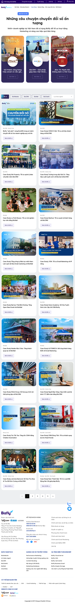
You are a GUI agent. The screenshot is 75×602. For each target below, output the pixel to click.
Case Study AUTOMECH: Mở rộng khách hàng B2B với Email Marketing (55, 350)
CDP (11, 587)
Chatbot (5, 587)
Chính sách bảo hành (58, 536)
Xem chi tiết (8, 138)
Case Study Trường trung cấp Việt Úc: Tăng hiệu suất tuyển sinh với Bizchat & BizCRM (54, 176)
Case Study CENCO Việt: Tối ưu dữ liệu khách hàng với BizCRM (55, 132)
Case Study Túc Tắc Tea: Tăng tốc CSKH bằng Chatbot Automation (18, 436)
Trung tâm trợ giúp (27, 1)
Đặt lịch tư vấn (23, 13)
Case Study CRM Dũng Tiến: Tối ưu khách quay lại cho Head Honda (56, 436)
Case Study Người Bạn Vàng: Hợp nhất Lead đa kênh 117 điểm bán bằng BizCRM (56, 393)
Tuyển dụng (40, 1)
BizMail (36, 96)
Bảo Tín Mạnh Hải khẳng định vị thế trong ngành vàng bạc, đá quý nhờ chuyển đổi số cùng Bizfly (62, 71)
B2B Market (58, 7)
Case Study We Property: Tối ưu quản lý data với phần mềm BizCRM (18, 176)
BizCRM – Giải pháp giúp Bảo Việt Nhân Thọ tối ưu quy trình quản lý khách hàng (37, 71)
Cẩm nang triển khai (50, 7)
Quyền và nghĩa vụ (57, 529)
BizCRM (26, 96)
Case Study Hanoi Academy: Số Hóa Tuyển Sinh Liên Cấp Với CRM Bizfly (54, 306)
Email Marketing (31, 583)
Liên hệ (51, 1)
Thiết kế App (42, 583)
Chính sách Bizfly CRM (58, 543)
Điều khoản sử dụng (57, 526)
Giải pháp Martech (25, 7)
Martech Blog (41, 7)
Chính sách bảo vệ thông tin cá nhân (61, 518)
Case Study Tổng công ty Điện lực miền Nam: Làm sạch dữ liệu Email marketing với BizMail (18, 263)
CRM (22, 583)
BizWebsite (15, 96)
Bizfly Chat (11, 128)
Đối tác (60, 1)
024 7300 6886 (31, 536)
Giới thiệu (17, 7)
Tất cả (5, 96)
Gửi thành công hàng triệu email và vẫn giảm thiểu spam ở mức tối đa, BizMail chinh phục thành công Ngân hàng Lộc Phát (13, 71)
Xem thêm (12, 76)
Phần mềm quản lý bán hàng (57, 583)
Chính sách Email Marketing (60, 539)
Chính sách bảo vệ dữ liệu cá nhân (62, 523)
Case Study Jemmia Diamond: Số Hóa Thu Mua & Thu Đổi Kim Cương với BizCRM (19, 480)
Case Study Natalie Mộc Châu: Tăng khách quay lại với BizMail (17, 350)
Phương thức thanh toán (59, 533)
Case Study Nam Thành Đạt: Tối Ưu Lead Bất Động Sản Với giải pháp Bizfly (55, 480)
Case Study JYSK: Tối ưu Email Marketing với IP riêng (56, 263)
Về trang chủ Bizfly (8, 1)
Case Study (34, 7)
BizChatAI (46, 96)
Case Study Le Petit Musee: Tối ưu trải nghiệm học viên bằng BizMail (18, 219)
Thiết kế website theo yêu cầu (9, 583)
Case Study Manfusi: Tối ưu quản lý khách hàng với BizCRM (56, 219)
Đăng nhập (70, 1)
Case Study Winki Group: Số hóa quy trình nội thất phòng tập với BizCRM (18, 393)
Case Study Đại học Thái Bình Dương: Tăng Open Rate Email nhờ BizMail (17, 306)
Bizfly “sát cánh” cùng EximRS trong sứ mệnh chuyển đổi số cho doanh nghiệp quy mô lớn (18, 132)
